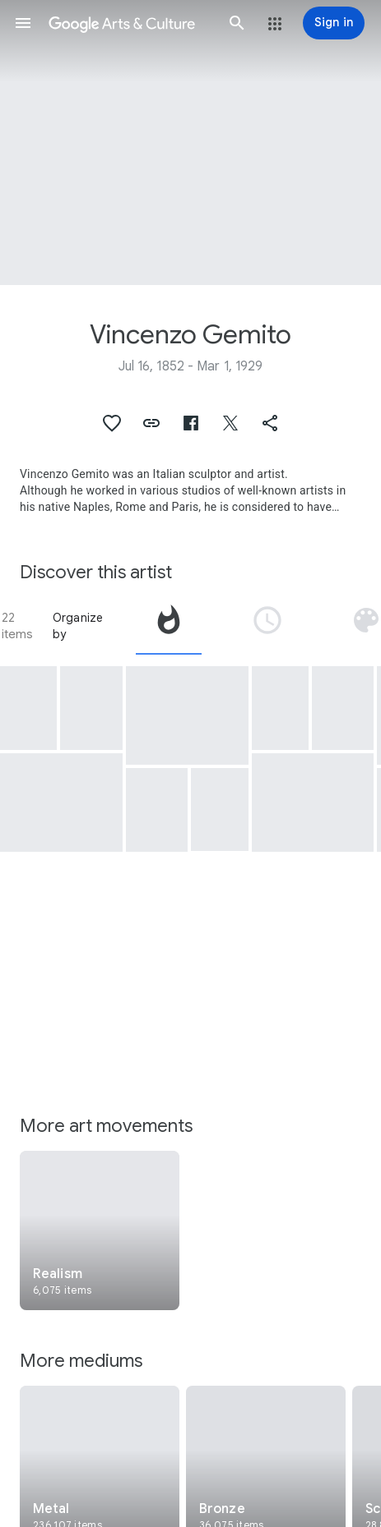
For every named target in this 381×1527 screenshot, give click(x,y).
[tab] (169, 626)
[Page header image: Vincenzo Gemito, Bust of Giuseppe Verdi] (190, 142)
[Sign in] (334, 23)
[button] (23, 23)
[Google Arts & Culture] (130, 23)
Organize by (78, 626)
